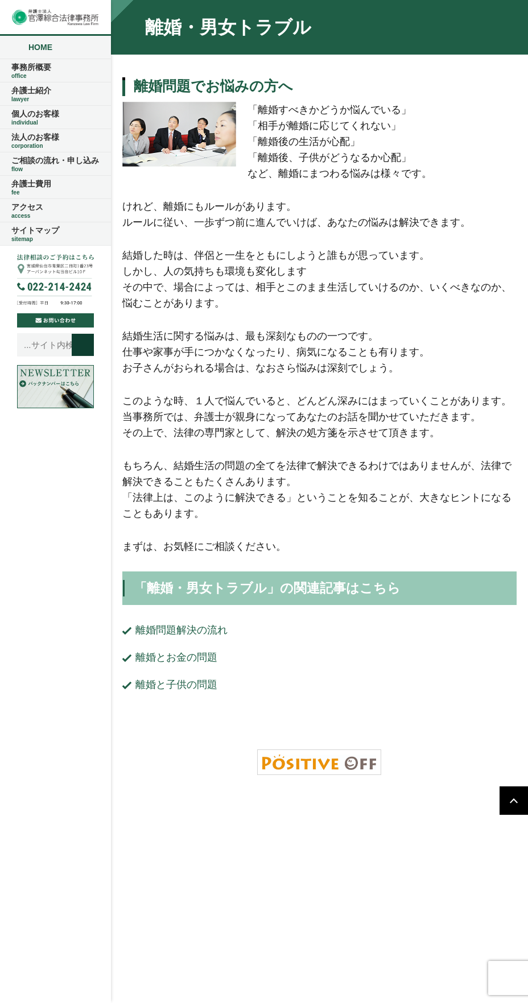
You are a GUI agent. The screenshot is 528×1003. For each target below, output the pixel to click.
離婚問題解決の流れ (181, 630)
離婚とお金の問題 (176, 657)
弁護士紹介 (55, 94)
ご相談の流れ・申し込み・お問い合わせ (338, 843)
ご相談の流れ (361, 824)
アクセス (55, 211)
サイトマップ (55, 234)
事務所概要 (55, 71)
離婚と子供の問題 (176, 684)
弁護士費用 (55, 188)
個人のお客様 (55, 118)
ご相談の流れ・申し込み (55, 164)
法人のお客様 (55, 141)
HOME (40, 47)
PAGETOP (514, 800)
